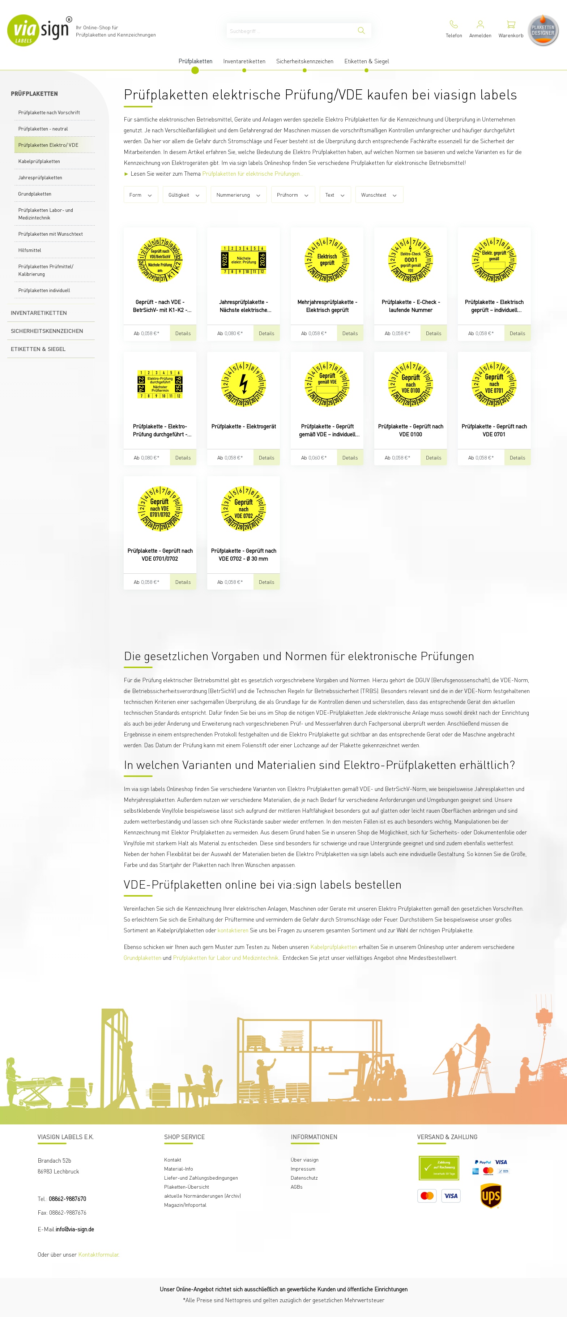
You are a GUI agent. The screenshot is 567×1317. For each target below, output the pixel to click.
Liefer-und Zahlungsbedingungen (201, 1177)
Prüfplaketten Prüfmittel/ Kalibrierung (45, 270)
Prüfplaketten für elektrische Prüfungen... (252, 173)
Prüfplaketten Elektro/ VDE (48, 144)
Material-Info (178, 1168)
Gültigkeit (185, 194)
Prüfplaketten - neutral (43, 128)
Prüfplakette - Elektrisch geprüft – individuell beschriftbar (494, 306)
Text (335, 194)
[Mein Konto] (480, 30)
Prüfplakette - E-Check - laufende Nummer (410, 305)
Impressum (303, 1168)
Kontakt (172, 1159)
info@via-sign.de (75, 1229)
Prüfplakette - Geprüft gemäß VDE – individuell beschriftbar (327, 430)
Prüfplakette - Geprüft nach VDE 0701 (494, 430)
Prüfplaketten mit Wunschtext (50, 233)
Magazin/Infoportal (185, 1204)
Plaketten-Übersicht (186, 1186)
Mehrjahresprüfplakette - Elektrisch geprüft (327, 305)
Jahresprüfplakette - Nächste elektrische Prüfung (243, 306)
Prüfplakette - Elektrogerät (243, 426)
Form (141, 194)
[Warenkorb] (511, 30)
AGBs (297, 1186)
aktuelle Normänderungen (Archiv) (202, 1195)
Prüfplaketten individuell (44, 290)
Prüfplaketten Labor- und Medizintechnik (45, 213)
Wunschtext (379, 194)
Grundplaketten (34, 193)
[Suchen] (361, 30)
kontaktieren (233, 930)
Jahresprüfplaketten (40, 177)
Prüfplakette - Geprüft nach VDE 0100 (410, 430)
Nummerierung (239, 194)
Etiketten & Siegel (38, 348)
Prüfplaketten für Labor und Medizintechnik (225, 957)
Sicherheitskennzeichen (47, 330)
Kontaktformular (98, 1254)
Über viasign (305, 1159)
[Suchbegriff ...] (289, 30)
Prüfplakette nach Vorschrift (49, 112)
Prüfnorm (293, 194)
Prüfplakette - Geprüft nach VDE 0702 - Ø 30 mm (243, 554)
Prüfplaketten (34, 93)
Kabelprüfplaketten (39, 161)
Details (183, 333)
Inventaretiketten (39, 312)
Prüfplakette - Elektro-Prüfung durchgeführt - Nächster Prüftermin (160, 430)
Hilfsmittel (29, 250)
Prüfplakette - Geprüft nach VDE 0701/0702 (160, 554)
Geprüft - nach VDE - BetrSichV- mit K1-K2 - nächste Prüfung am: (160, 306)
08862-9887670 (67, 1198)
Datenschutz (304, 1177)
